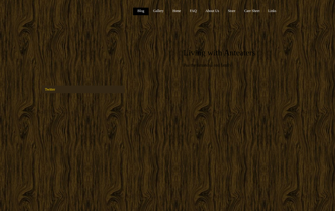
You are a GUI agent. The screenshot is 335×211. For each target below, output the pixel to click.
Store (231, 11)
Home (176, 11)
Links (272, 11)
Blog (140, 11)
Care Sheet (251, 11)
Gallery (158, 11)
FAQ (193, 11)
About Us (212, 11)
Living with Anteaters (219, 52)
